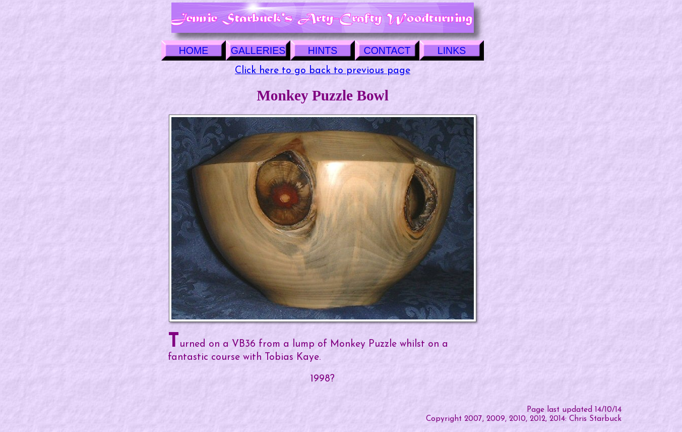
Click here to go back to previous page (322, 71)
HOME (194, 50)
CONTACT (387, 50)
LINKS (452, 50)
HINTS (323, 50)
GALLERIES (258, 50)
